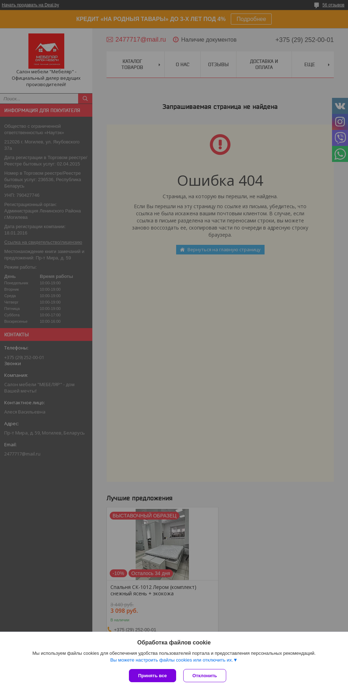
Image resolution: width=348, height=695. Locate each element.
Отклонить (204, 675)
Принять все (152, 675)
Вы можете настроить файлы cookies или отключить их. (171, 660)
